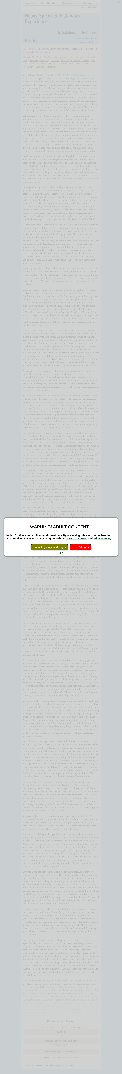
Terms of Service (76, 538)
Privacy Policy (102, 538)
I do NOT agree (81, 547)
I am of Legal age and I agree (49, 547)
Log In (61, 552)
